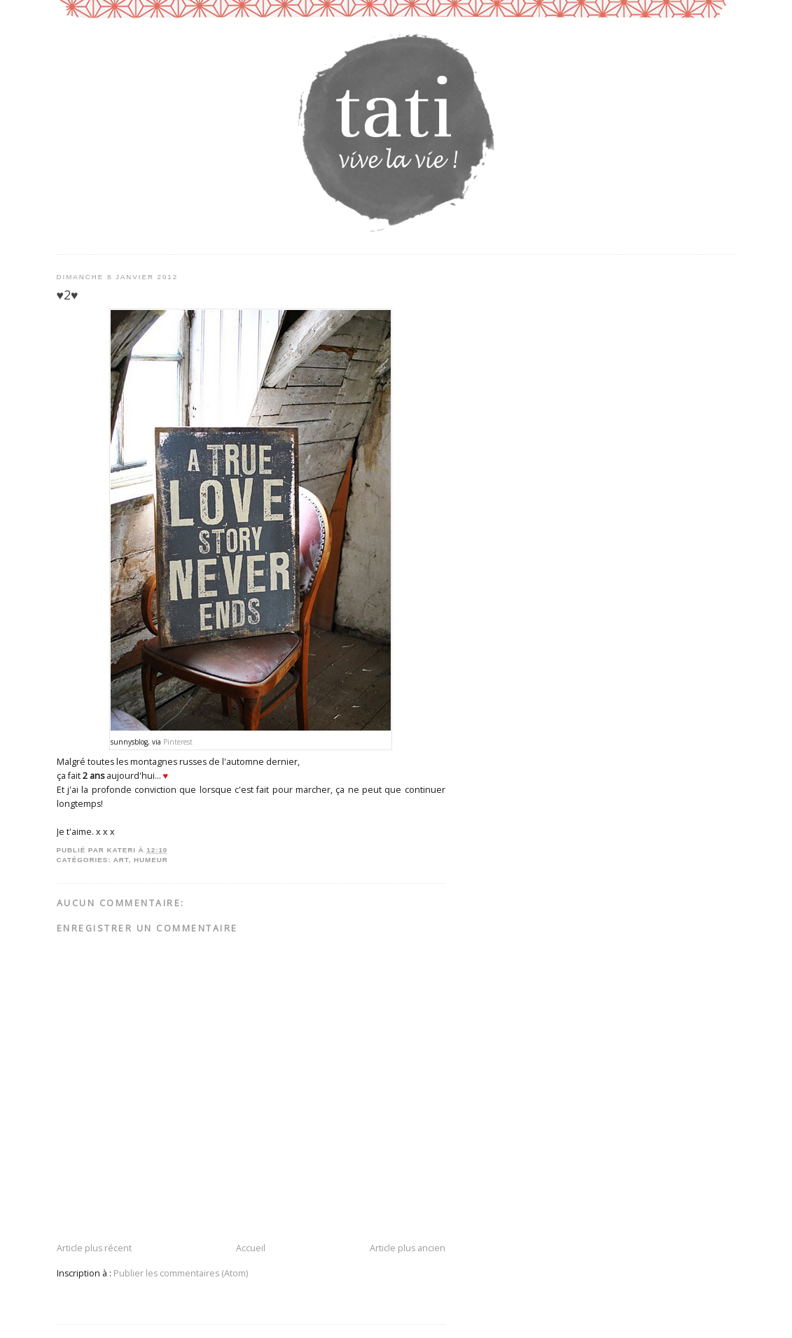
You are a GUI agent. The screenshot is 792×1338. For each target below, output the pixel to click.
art (121, 860)
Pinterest (178, 742)
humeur (151, 860)
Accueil (250, 1248)
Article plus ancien (407, 1248)
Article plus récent (94, 1248)
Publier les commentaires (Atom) (180, 1273)
